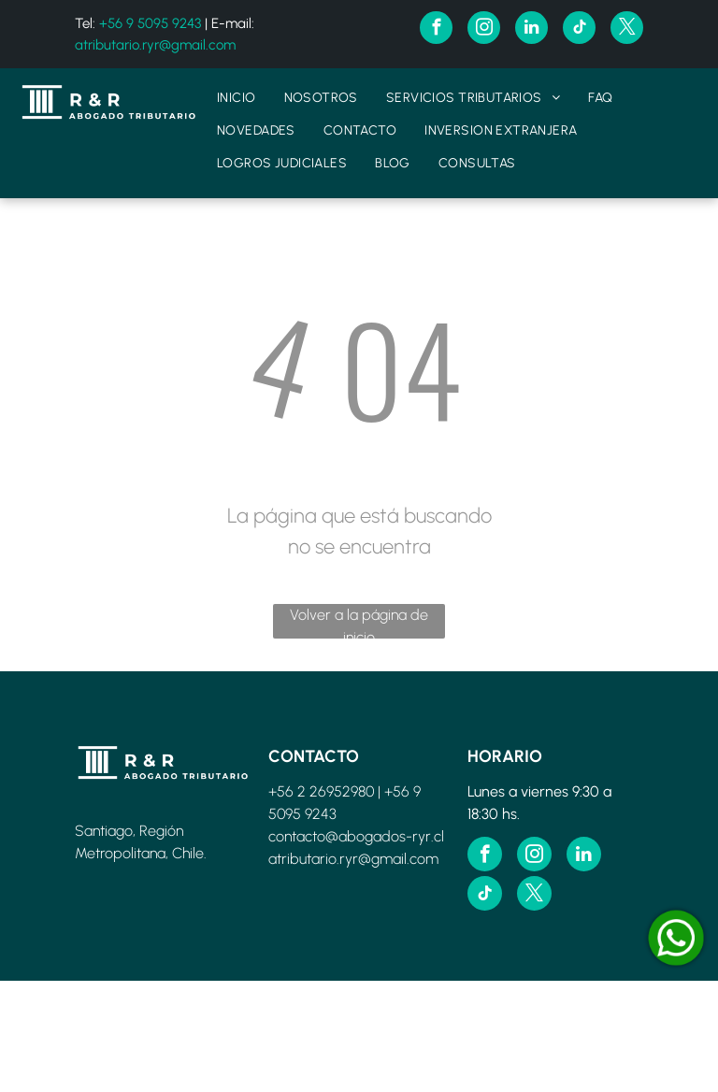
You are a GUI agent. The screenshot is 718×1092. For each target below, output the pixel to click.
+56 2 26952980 (321, 791)
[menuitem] (236, 97)
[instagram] (483, 30)
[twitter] (626, 30)
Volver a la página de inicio (359, 622)
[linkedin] (531, 30)
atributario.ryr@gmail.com (155, 44)
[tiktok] (579, 30)
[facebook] (436, 30)
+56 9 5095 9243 (150, 23)
